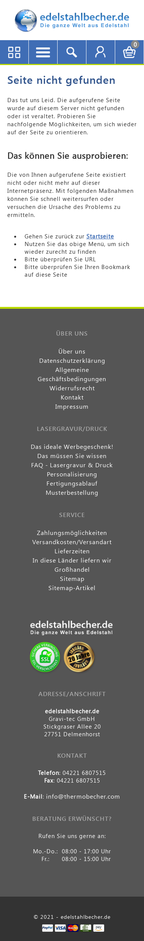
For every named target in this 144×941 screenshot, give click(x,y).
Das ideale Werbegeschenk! (72, 446)
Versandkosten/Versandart (72, 542)
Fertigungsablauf (72, 483)
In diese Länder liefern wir (72, 560)
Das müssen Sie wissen (72, 456)
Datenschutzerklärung (72, 360)
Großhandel (72, 569)
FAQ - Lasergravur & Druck (72, 465)
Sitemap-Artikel (72, 588)
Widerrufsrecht (72, 388)
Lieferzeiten (72, 551)
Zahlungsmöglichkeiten (72, 532)
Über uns (72, 351)
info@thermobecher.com (83, 796)
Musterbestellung (72, 492)
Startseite (100, 236)
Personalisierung (72, 474)
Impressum (72, 406)
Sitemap (72, 578)
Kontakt (72, 397)
